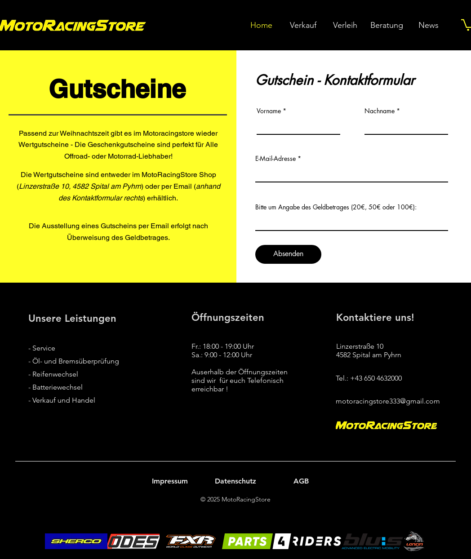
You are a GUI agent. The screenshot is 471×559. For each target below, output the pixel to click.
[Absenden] (288, 254)
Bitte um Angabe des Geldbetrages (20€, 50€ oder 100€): (336, 207)
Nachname (379, 111)
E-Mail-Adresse (275, 158)
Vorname (269, 111)
